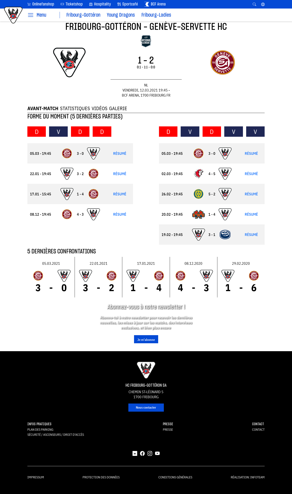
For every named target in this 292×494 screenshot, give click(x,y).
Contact (258, 429)
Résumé (119, 153)
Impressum (35, 477)
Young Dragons (121, 15)
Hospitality (100, 4)
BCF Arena (155, 4)
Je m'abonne (146, 340)
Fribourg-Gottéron (83, 15)
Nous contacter (146, 407)
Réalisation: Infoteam (248, 477)
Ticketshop (72, 4)
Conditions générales (175, 477)
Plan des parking (40, 429)
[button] (263, 4)
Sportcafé (127, 4)
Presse (168, 429)
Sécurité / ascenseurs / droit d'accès (55, 435)
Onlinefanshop (40, 4)
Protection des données (101, 477)
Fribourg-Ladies (156, 15)
